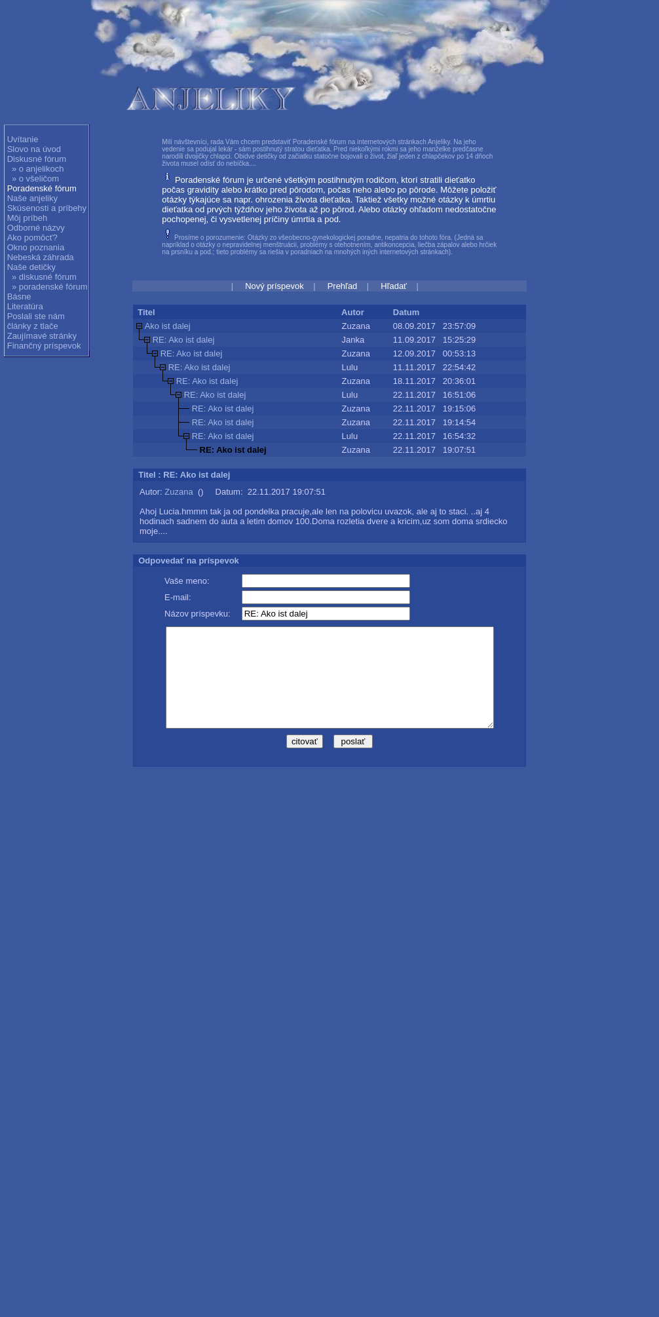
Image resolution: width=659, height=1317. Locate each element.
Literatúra (25, 306)
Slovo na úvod (34, 149)
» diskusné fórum (44, 277)
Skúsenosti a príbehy (46, 208)
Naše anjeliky (32, 198)
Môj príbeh (27, 218)
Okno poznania (35, 247)
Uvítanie (23, 139)
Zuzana (178, 492)
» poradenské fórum (50, 287)
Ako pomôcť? (32, 237)
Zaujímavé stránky (42, 336)
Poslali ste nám (36, 316)
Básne (19, 296)
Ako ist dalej (168, 326)
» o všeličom (35, 178)
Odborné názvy (36, 228)
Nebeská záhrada (40, 257)
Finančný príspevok (44, 346)
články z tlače (32, 326)
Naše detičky (31, 267)
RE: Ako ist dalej (184, 340)
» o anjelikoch (38, 169)
